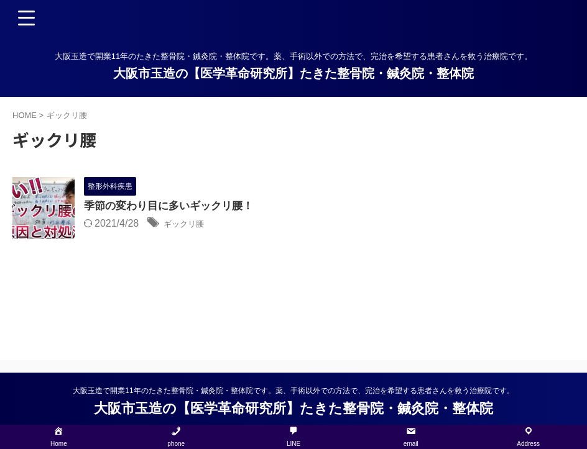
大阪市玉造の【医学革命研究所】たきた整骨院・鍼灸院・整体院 (293, 73)
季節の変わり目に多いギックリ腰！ (173, 207)
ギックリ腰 (188, 224)
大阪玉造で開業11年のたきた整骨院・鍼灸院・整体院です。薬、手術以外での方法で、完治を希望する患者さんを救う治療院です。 (293, 390)
